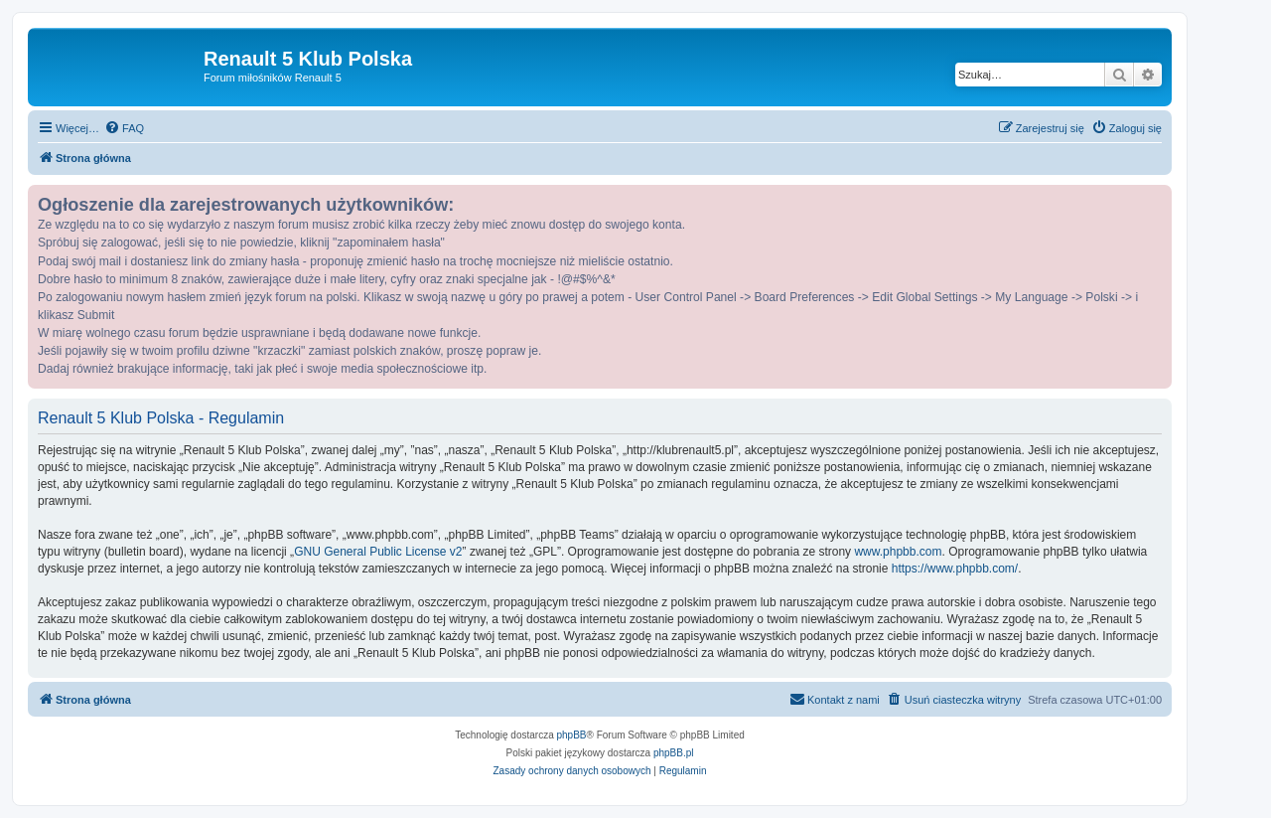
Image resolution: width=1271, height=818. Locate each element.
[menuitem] (124, 128)
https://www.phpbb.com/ (955, 568)
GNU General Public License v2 (378, 552)
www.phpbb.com (897, 552)
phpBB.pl (673, 752)
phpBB (572, 735)
